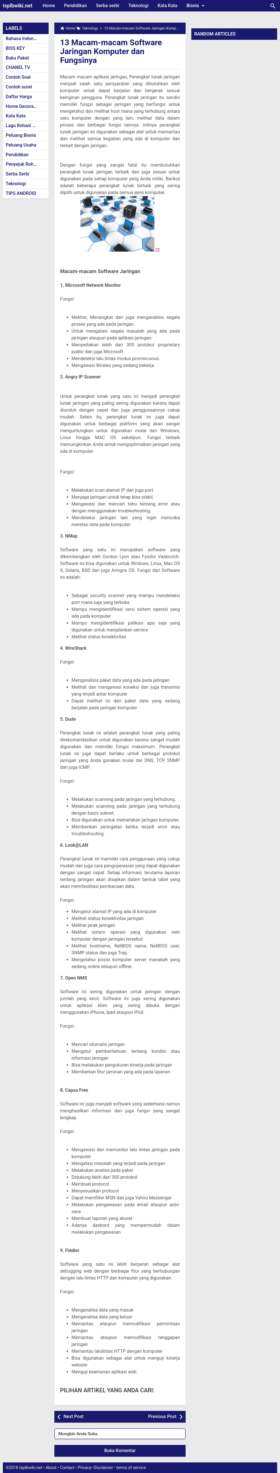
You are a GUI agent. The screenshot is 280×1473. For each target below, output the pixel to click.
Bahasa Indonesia (24, 38)
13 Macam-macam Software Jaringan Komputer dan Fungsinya (111, 51)
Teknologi (138, 5)
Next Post (73, 1416)
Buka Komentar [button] (120, 1450)
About (50, 1467)
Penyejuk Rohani (23, 164)
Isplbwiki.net (17, 6)
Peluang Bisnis (21, 135)
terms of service (131, 1467)
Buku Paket (17, 58)
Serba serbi (107, 5)
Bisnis (196, 5)
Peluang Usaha (21, 145)
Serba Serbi (17, 174)
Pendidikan (75, 5)
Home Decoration (23, 106)
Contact (67, 1467)
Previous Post (162, 1416)
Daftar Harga (19, 96)
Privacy (84, 1467)
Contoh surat (19, 87)
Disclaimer (103, 1467)
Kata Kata (167, 5)
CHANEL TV (18, 67)
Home (49, 5)
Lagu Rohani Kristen (26, 125)
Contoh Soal (18, 77)
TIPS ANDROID (21, 193)
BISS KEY (15, 48)
